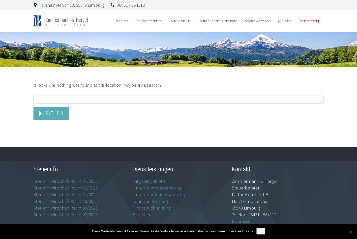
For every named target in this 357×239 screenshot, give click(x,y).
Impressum (243, 221)
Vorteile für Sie (179, 21)
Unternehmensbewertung (159, 194)
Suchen (53, 113)
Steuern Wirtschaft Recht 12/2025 (65, 188)
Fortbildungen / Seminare (217, 21)
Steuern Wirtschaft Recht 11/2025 (65, 194)
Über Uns (122, 21)
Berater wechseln (257, 21)
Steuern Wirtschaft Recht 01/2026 (65, 181)
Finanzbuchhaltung (152, 208)
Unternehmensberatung (157, 188)
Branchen (142, 214)
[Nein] (350, 231)
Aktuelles (285, 21)
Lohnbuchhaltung (150, 201)
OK (260, 231)
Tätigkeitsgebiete (148, 21)
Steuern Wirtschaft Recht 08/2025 (65, 214)
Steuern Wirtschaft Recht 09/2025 (65, 208)
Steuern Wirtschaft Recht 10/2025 (65, 201)
